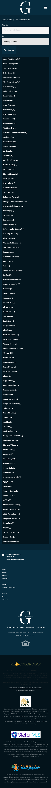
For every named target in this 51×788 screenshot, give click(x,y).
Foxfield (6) (7, 275)
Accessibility (30, 627)
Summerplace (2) (10, 390)
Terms (15, 627)
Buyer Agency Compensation (25, 690)
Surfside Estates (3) (11, 335)
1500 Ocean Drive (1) (11, 514)
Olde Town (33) (9, 105)
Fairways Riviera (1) (11, 541)
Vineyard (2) (8, 353)
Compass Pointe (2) (11, 385)
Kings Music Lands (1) (12, 477)
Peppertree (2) (9, 381)
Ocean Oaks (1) (9, 468)
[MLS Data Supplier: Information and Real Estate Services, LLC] (25, 701)
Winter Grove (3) (10, 344)
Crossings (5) (8, 298)
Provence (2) (8, 394)
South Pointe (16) (10, 165)
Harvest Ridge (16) (10, 174)
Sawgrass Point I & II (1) (13, 436)
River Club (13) (9, 183)
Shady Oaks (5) (9, 293)
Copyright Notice (36, 688)
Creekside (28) (9, 119)
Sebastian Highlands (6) (12, 270)
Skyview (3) (7, 330)
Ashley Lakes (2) (9, 362)
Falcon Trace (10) (10, 224)
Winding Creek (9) (10, 234)
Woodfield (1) (8, 473)
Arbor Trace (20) (9, 146)
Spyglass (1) (8, 482)
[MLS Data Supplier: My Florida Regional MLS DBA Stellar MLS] (26, 734)
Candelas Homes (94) (11, 59)
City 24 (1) (7, 528)
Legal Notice (13, 688)
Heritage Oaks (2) (10, 371)
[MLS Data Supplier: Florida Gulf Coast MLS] (26, 767)
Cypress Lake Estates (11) (13, 206)
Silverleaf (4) (8, 307)
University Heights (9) (12, 243)
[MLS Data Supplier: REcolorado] (26, 664)
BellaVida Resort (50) (11, 77)
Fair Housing (41, 627)
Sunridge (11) (8, 211)
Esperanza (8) (8, 252)
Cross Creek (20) (9, 142)
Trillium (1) (7, 417)
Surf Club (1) (8, 486)
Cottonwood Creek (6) (12, 280)
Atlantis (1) (7, 427)
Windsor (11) (8, 215)
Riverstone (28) (9, 114)
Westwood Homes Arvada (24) (15, 133)
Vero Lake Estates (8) (11, 247)
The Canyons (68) (10, 68)
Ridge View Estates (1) (12, 404)
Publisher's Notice (24, 688)
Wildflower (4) (9, 312)
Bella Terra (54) (9, 73)
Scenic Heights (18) (10, 160)
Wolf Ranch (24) (9, 128)
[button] (9, 50)
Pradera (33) (8, 100)
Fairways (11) (8, 220)
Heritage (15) (8, 179)
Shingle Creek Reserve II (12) (15, 202)
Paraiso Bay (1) (9, 537)
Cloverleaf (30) (9, 110)
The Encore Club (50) (11, 82)
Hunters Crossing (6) (11, 284)
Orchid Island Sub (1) (11, 509)
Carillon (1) (7, 422)
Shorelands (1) (9, 450)
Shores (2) (7, 376)
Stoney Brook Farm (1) (12, 505)
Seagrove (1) (8, 454)
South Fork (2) (8, 358)
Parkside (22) (8, 137)
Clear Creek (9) (9, 238)
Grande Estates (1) (10, 491)
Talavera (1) (8, 408)
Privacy (8, 627)
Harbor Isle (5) (9, 303)
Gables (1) (7, 500)
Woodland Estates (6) (11, 257)
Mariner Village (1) (10, 445)
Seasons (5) (7, 289)
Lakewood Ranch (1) (11, 440)
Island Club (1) (9, 496)
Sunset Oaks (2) (9, 367)
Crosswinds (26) (9, 123)
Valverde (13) (8, 192)
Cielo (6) (6, 266)
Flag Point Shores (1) (11, 518)
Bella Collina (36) (10, 91)
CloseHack (30, 636)
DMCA (22, 627)
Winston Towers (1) (11, 532)
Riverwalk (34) (9, 96)
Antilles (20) (8, 156)
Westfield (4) (8, 316)
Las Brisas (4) (8, 321)
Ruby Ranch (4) (9, 326)
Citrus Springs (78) (10, 64)
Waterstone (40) (9, 87)
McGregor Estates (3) (11, 339)
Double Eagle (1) (9, 459)
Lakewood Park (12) (11, 197)
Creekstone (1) (9, 463)
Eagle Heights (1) (10, 431)
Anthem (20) (8, 151)
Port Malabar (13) (10, 188)
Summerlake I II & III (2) (13, 349)
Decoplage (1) (8, 523)
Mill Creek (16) (9, 169)
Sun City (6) (8, 261)
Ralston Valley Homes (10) (13, 229)
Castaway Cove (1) (10, 399)
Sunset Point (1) (9, 413)
